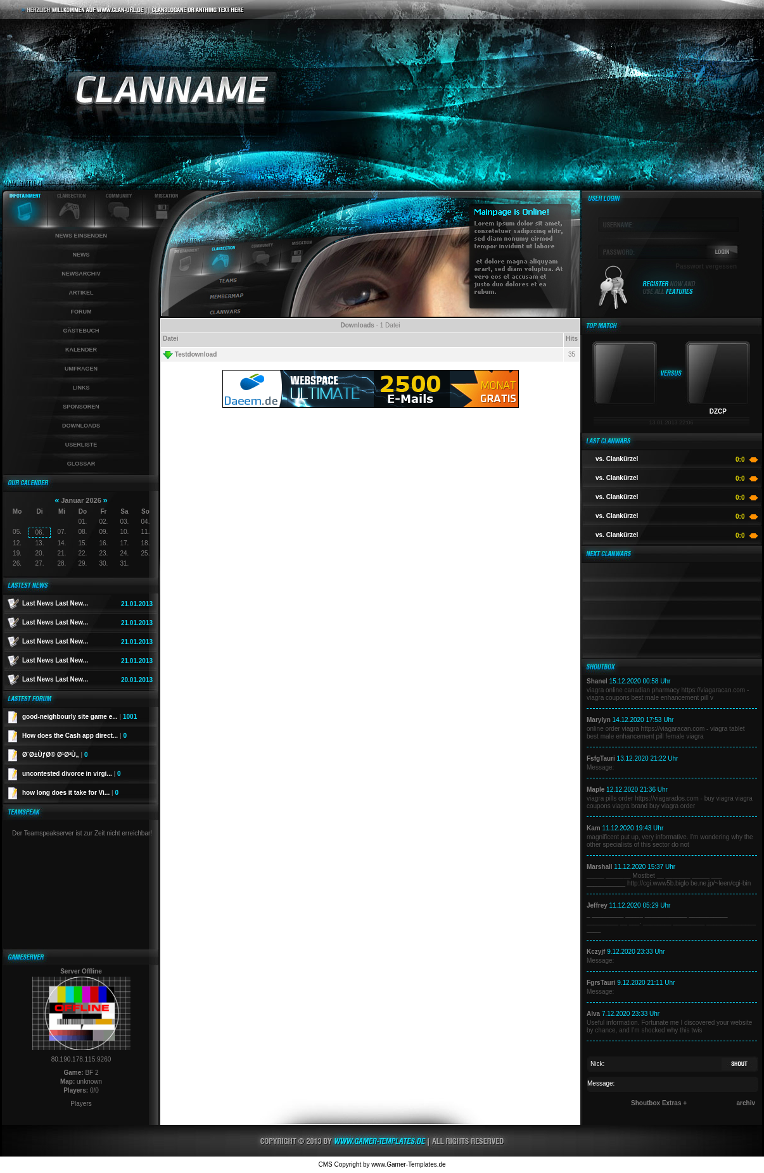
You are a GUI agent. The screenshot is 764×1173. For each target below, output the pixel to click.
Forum (81, 311)
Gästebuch (81, 330)
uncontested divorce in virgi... (71, 773)
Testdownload (190, 355)
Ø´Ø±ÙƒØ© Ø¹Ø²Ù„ (54, 754)
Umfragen (81, 368)
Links (81, 387)
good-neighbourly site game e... (79, 716)
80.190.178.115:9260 (81, 1059)
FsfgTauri (601, 758)
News (81, 254)
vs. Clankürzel (616, 458)
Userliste (81, 444)
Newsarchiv (81, 273)
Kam (594, 828)
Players (80, 1103)
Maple (595, 789)
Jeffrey (597, 905)
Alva (593, 1013)
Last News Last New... (55, 603)
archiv (746, 1103)
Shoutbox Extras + (659, 1103)
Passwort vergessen (706, 266)
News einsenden (81, 235)
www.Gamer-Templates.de (408, 1164)
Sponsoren (81, 406)
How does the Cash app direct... (74, 735)
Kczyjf (596, 951)
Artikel (81, 292)
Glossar (81, 463)
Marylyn (599, 719)
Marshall (600, 866)
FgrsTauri (601, 982)
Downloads (81, 425)
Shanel (597, 681)
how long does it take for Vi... (70, 792)
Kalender (81, 349)
